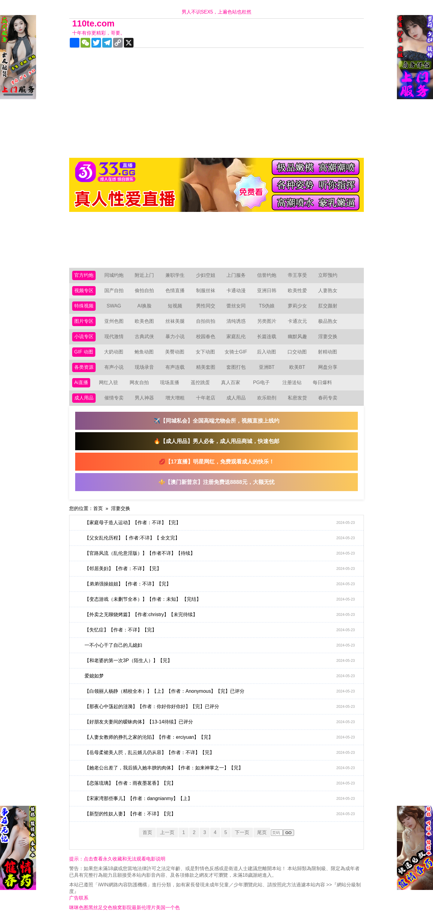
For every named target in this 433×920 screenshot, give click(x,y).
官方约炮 (84, 275)
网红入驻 (108, 382)
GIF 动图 (83, 351)
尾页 (262, 832)
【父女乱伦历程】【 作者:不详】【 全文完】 (219, 538)
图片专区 (84, 321)
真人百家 (230, 382)
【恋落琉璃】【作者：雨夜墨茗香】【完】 (219, 783)
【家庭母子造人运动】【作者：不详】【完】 (219, 522)
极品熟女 (327, 321)
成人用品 (84, 397)
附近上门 (144, 275)
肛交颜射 (327, 305)
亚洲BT (267, 367)
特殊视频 (84, 305)
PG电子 (261, 382)
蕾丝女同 (236, 305)
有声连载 (175, 367)
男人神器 (144, 397)
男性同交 (205, 305)
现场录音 (144, 367)
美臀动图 (174, 351)
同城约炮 (114, 275)
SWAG (113, 305)
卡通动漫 (236, 290)
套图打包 (236, 367)
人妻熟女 (327, 290)
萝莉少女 (297, 305)
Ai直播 (81, 382)
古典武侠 (144, 336)
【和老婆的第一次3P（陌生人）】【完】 (219, 660)
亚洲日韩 (266, 290)
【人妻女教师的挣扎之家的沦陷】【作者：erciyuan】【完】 (219, 737)
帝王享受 (297, 275)
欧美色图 (144, 321)
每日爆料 (322, 382)
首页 (98, 508)
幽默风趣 (297, 336)
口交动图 (297, 351)
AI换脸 (144, 305)
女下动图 (205, 351)
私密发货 (297, 397)
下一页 (242, 832)
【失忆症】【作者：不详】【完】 (219, 629)
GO (288, 832)
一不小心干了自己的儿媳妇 (219, 645)
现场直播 (169, 382)
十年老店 (205, 397)
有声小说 (114, 367)
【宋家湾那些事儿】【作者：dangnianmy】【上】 (219, 798)
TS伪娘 (267, 305)
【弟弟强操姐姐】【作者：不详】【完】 (219, 583)
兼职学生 (175, 275)
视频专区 (84, 290)
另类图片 (266, 321)
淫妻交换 (327, 336)
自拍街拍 (205, 321)
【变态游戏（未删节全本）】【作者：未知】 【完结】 (219, 599)
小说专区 (84, 336)
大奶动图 (113, 351)
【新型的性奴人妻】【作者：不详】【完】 (219, 813)
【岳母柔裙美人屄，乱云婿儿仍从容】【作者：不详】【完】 (219, 752)
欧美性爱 (297, 290)
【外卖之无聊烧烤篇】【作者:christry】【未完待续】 (219, 614)
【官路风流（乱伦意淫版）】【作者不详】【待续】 (219, 553)
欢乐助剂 (266, 397)
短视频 (175, 305)
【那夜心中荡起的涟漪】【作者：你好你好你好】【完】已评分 (219, 706)
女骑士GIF (236, 351)
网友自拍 (139, 382)
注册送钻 (292, 382)
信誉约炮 (266, 275)
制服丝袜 (205, 290)
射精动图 (327, 351)
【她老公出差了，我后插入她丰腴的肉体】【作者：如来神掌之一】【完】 (219, 767)
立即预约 (327, 275)
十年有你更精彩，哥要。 (98, 32)
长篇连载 (266, 336)
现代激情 (114, 336)
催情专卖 (114, 397)
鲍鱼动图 (144, 351)
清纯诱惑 (236, 321)
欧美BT (297, 367)
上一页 (167, 832)
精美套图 (205, 367)
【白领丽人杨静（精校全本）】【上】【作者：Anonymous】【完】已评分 (219, 691)
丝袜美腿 (175, 321)
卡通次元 (297, 321)
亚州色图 (114, 321)
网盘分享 (327, 367)
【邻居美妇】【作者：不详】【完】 (219, 568)
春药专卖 (327, 397)
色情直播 (175, 290)
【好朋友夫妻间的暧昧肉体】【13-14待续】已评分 (219, 721)
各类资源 (84, 367)
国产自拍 (114, 290)
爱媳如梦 (219, 675)
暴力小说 (175, 336)
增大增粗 (175, 397)
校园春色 (205, 336)
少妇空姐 (205, 275)
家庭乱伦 (236, 336)
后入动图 (266, 351)
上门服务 (236, 275)
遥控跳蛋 (200, 382)
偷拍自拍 (144, 290)
